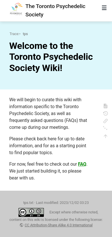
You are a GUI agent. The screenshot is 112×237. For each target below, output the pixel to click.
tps (25, 34)
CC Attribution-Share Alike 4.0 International (59, 225)
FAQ (82, 164)
